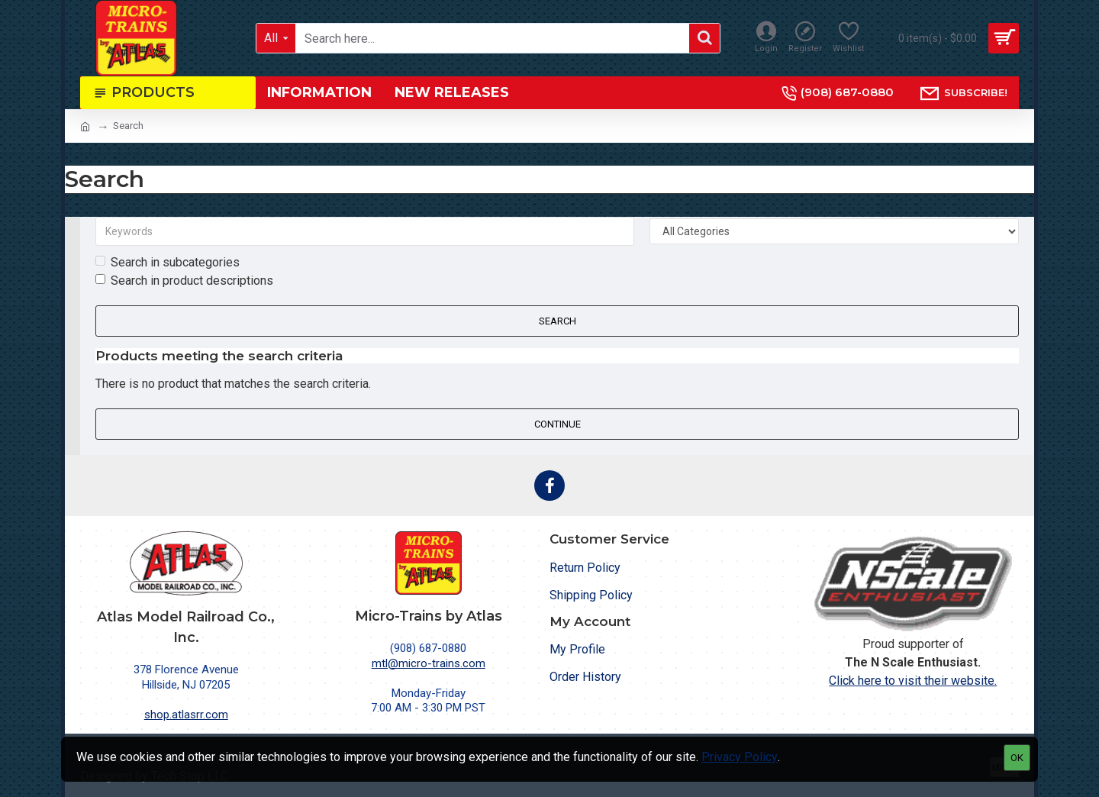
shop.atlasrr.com (186, 714)
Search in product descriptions (184, 280)
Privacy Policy (739, 757)
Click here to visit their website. (913, 680)
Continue (557, 424)
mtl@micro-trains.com (428, 663)
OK (1016, 757)
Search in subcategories (167, 262)
